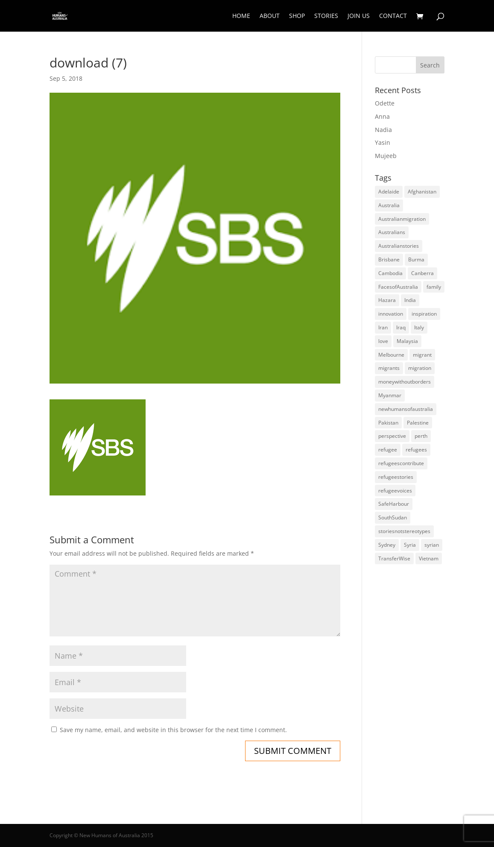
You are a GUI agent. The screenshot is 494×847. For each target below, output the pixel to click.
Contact (393, 16)
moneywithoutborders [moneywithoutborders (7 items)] (404, 381)
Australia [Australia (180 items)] (389, 205)
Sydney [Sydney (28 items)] (386, 544)
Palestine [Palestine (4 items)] (418, 422)
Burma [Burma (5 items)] (416, 259)
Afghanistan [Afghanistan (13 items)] (422, 191)
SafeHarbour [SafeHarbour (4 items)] (393, 503)
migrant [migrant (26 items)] (422, 354)
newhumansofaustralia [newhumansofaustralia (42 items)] (405, 409)
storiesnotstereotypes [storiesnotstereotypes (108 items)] (404, 531)
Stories (326, 16)
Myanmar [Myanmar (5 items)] (389, 395)
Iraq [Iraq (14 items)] (401, 327)
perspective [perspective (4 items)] (392, 436)
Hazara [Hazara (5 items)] (387, 300)
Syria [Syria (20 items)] (410, 544)
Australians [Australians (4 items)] (391, 232)
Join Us (359, 16)
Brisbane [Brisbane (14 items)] (389, 259)
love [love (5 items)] (383, 341)
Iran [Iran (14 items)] (383, 327)
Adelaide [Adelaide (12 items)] (388, 191)
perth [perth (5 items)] (421, 436)
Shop (297, 16)
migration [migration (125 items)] (419, 368)
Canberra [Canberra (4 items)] (422, 273)
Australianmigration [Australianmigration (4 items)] (402, 219)
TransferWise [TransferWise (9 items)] (394, 558)
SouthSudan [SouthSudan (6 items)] (392, 517)
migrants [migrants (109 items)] (389, 368)
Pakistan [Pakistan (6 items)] (388, 422)
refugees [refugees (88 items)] (416, 449)
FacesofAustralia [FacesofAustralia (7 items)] (398, 286)
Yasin (382, 142)
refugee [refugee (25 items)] (387, 449)
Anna (382, 116)
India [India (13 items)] (410, 300)
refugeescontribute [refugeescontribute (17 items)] (401, 463)
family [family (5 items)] (434, 286)
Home (241, 16)
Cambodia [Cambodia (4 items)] (390, 273)
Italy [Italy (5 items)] (419, 327)
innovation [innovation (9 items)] (390, 313)
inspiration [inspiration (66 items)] (424, 313)
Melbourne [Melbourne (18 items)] (391, 354)
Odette (385, 103)
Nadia (383, 130)
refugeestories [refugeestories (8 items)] (395, 477)
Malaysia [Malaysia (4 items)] (407, 341)
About (270, 16)
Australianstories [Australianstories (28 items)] (398, 245)
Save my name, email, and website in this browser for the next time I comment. (173, 730)
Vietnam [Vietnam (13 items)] (428, 558)
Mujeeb (386, 156)
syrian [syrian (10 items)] (431, 544)
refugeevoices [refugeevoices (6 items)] (395, 490)
